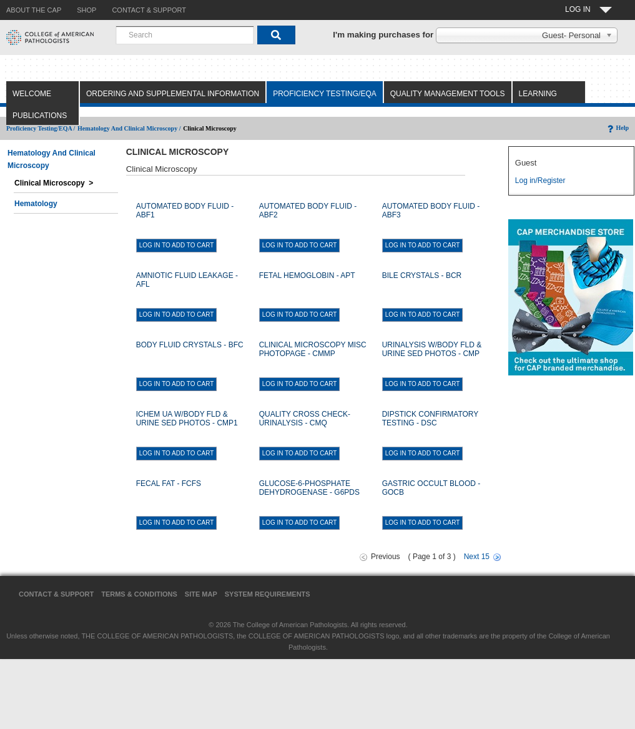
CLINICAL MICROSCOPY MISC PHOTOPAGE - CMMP (313, 349)
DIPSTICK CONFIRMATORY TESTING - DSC (430, 418)
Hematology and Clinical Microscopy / (128, 128)
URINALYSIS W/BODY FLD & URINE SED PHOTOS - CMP (432, 349)
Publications (39, 115)
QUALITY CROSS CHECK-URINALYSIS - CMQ (304, 418)
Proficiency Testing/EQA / (40, 128)
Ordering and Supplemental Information (172, 93)
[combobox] (185, 35)
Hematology (35, 203)
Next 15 (477, 556)
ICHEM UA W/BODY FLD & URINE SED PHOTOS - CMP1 (187, 418)
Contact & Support (56, 594)
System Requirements (267, 594)
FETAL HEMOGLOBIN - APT (307, 275)
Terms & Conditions (139, 594)
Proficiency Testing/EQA (325, 93)
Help (617, 127)
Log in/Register (540, 180)
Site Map (201, 594)
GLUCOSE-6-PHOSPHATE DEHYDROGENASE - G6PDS (309, 488)
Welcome (31, 93)
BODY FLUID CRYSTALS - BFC (190, 344)
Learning (538, 93)
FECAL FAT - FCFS (168, 483)
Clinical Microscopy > (53, 183)
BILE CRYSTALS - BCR (422, 275)
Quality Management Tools (447, 93)
